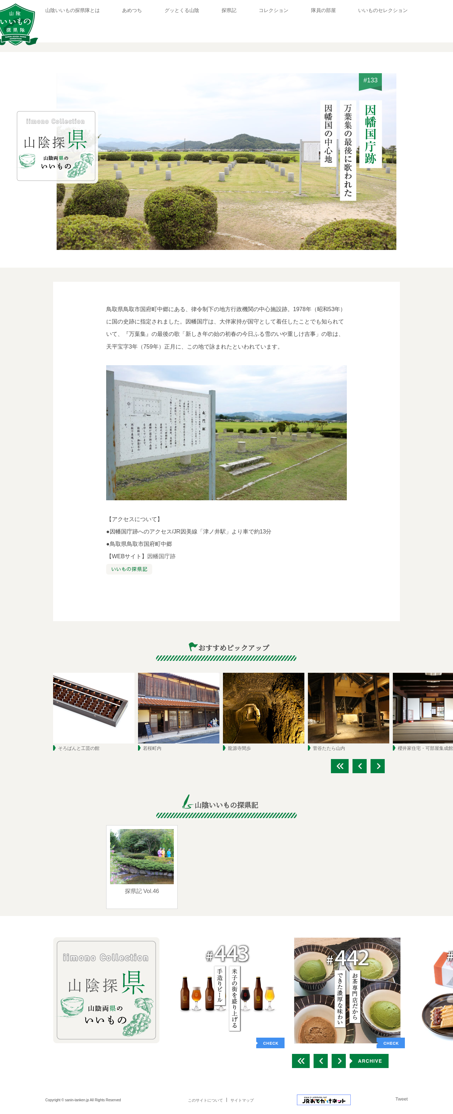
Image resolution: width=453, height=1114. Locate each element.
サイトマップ (242, 1100)
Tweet (401, 1099)
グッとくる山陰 (182, 10)
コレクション (273, 10)
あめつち (132, 10)
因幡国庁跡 (161, 556)
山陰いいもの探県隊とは (72, 10)
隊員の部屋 (323, 10)
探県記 (229, 10)
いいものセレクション (383, 10)
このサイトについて (205, 1100)
